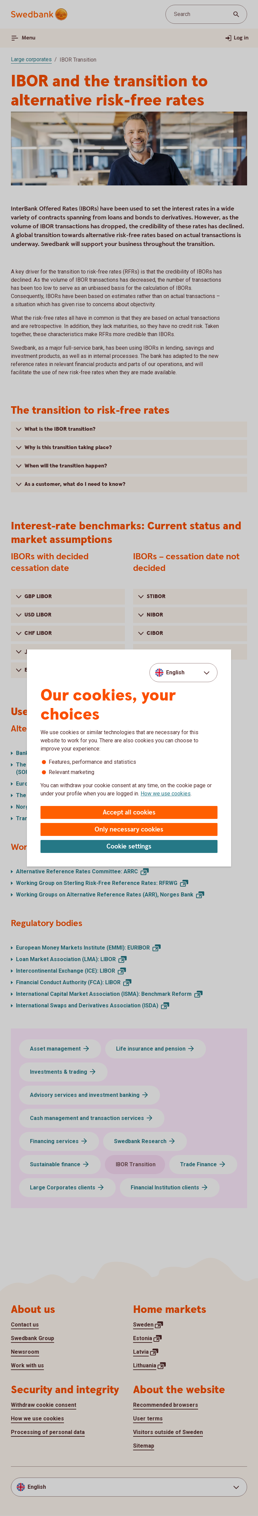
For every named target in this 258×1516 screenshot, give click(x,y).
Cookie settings (129, 846)
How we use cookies (166, 793)
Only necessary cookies (129, 829)
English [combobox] (175, 672)
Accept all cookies (129, 812)
